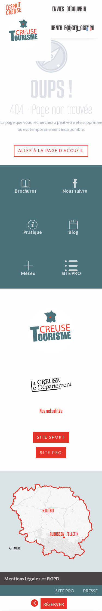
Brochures (25, 185)
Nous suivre (75, 185)
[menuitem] (54, 9)
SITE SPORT (51, 437)
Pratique (32, 227)
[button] (79, 29)
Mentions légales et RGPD (31, 578)
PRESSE (90, 590)
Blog (73, 227)
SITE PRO (71, 268)
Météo (28, 268)
